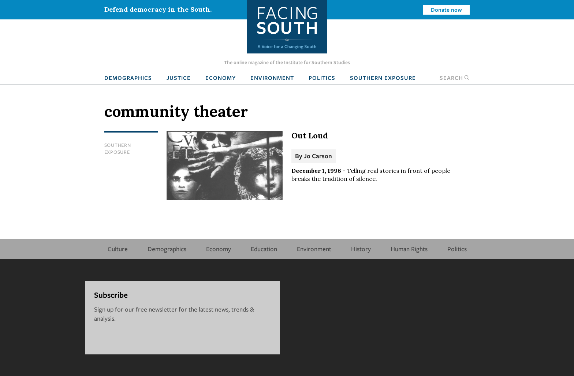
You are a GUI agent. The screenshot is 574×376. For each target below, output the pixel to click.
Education (264, 249)
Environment (272, 77)
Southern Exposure (383, 77)
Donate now (446, 9)
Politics (322, 77)
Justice (179, 77)
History (361, 249)
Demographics (128, 77)
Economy (220, 77)
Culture (118, 249)
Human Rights (409, 249)
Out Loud (309, 135)
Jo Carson (318, 156)
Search (455, 77)
